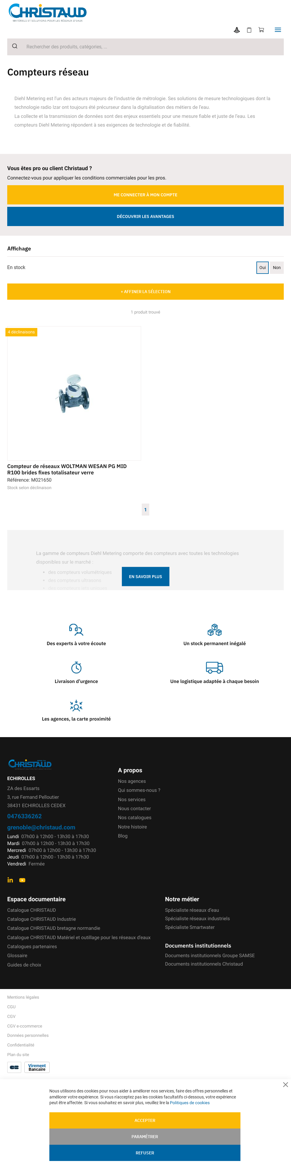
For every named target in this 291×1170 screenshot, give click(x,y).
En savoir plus (145, 576)
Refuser (145, 1153)
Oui (262, 267)
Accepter (145, 1120)
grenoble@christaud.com (41, 827)
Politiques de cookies (190, 1103)
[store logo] (52, 12)
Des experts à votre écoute (76, 644)
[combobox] (145, 46)
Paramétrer (145, 1136)
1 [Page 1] (145, 509)
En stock (16, 267)
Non (277, 267)
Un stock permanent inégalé (215, 644)
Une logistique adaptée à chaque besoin (214, 681)
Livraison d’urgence (76, 681)
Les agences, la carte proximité (76, 719)
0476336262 (24, 816)
